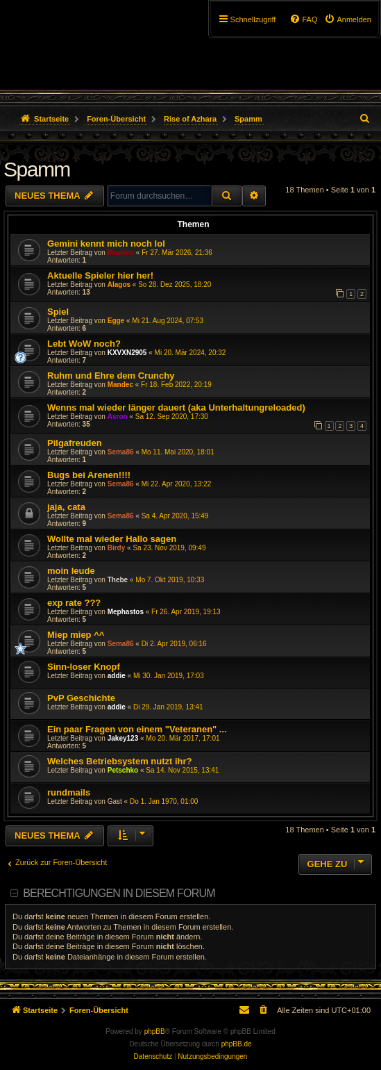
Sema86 (121, 452)
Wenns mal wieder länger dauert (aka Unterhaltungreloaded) (176, 407)
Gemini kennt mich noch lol (106, 243)
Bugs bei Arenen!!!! (88, 475)
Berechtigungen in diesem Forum (118, 893)
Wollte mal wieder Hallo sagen (111, 539)
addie (117, 676)
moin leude (71, 571)
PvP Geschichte (81, 698)
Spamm (36, 169)
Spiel (58, 311)
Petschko (123, 770)
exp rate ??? (74, 603)
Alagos (119, 284)
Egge (116, 320)
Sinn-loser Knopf (83, 666)
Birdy (117, 548)
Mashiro (121, 252)
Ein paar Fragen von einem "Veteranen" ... (137, 729)
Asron (118, 416)
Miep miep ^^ (75, 634)
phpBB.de (236, 1044)
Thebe (118, 580)
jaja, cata (66, 507)
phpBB (154, 1031)
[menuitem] (347, 19)
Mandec (120, 384)
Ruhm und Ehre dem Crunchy (110, 375)
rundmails (68, 792)
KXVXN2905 (127, 352)
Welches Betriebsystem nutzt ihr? (119, 761)
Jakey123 (123, 738)
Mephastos (126, 612)
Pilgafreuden (74, 443)
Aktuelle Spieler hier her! (100, 275)
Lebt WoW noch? (84, 343)
